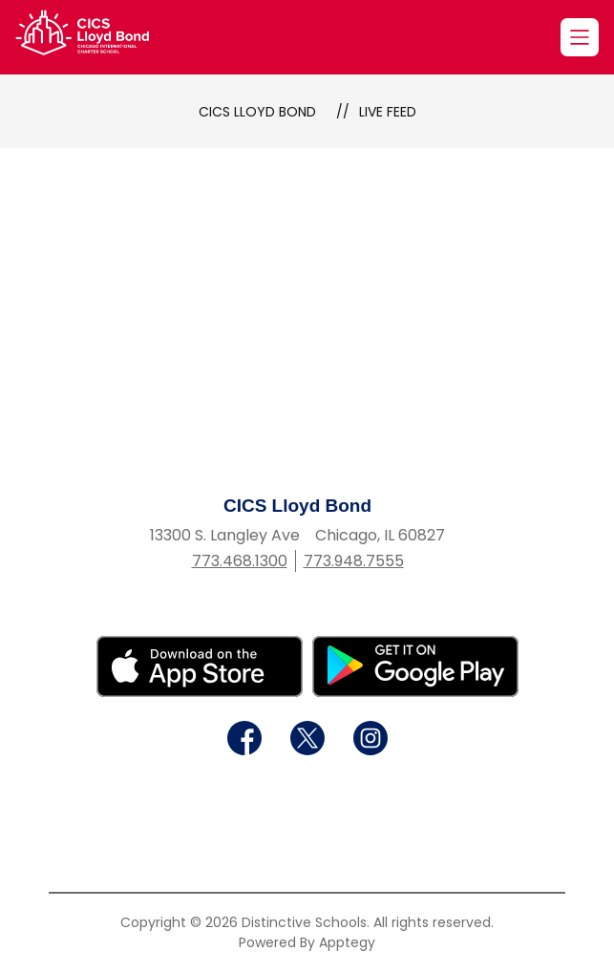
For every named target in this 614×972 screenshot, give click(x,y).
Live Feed (387, 111)
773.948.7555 (354, 561)
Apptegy (347, 942)
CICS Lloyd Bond (257, 111)
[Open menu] (580, 37)
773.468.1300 (239, 561)
